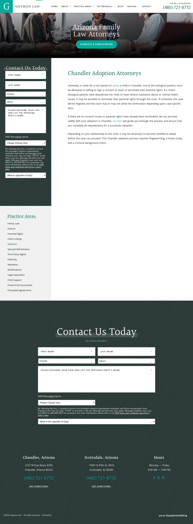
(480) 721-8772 (177, 8)
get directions (39, 486)
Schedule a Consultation (96, 44)
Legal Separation (16, 275)
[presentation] (28, 186)
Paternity (12, 260)
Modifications (15, 270)
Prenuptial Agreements (19, 291)
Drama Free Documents (20, 285)
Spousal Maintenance (19, 250)
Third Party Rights (17, 255)
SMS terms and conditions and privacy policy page (24, 166)
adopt (115, 86)
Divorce (11, 229)
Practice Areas (83, 6)
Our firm (117, 121)
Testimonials (104, 6)
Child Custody (15, 239)
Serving (131, 6)
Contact (147, 6)
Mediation (13, 265)
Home (54, 6)
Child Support (15, 280)
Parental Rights (15, 234)
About (65, 6)
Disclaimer (47, 515)
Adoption (12, 244)
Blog (121, 6)
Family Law (13, 224)
